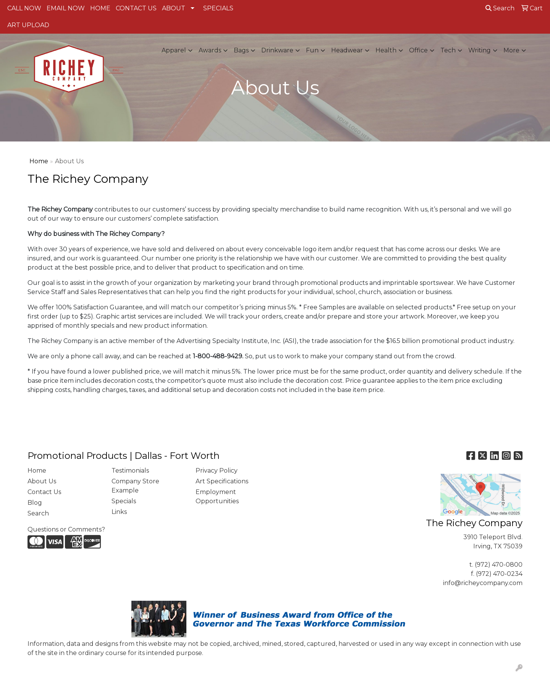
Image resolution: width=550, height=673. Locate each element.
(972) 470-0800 (498, 564)
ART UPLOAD (28, 25)
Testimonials (130, 470)
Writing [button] (479, 50)
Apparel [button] (174, 50)
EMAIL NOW (66, 8)
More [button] (511, 50)
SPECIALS (218, 8)
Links (119, 511)
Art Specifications (222, 481)
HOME (100, 8)
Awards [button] (210, 50)
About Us (42, 481)
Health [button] (385, 50)
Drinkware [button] (277, 50)
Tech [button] (448, 50)
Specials (124, 501)
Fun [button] (312, 50)
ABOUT (173, 8)
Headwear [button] (347, 50)
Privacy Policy (217, 470)
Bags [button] (241, 50)
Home (38, 161)
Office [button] (418, 50)
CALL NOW (24, 8)
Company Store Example (135, 486)
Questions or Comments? (66, 529)
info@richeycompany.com (482, 583)
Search (499, 8)
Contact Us (44, 492)
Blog (35, 502)
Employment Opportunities (217, 496)
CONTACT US (136, 8)
